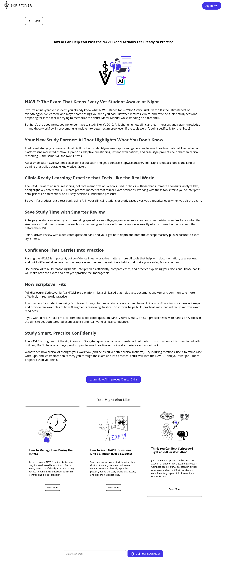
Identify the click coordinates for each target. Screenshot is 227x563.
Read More (52, 487)
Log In (211, 5)
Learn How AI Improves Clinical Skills (113, 379)
